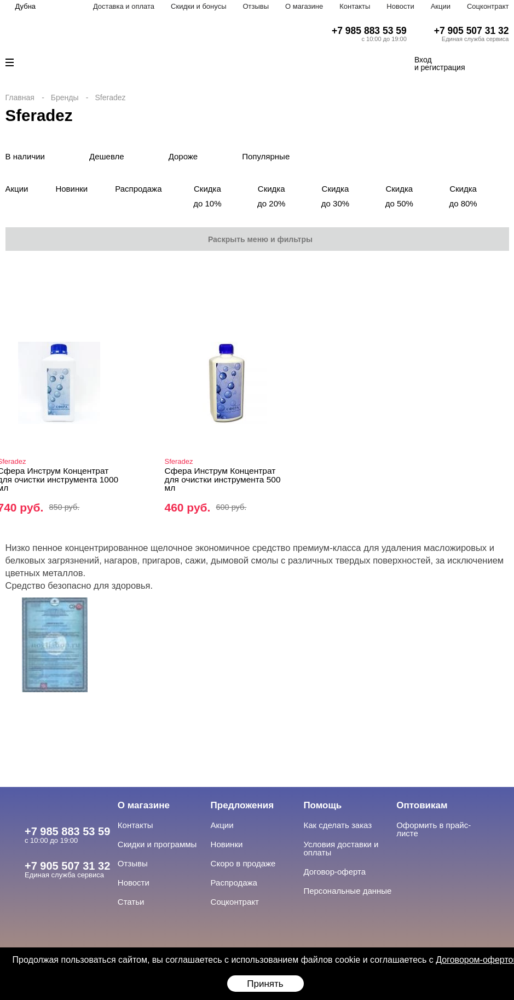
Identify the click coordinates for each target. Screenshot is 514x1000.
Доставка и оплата (123, 6)
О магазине (304, 6)
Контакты (354, 6)
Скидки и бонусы (198, 6)
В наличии (25, 156)
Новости (400, 6)
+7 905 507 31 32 (471, 30)
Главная (19, 97)
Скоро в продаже (243, 863)
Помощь (322, 805)
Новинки (71, 188)
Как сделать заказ (337, 825)
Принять (265, 984)
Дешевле (106, 156)
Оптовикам (421, 805)
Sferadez (179, 461)
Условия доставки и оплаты (340, 848)
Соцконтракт (488, 6)
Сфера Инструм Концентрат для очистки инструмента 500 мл (223, 479)
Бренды (65, 97)
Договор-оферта (334, 871)
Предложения (242, 805)
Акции (441, 6)
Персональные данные (347, 891)
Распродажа (138, 188)
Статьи (131, 902)
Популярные (266, 156)
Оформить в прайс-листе (433, 829)
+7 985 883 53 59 (369, 30)
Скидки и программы (157, 844)
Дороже (183, 156)
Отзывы (255, 6)
